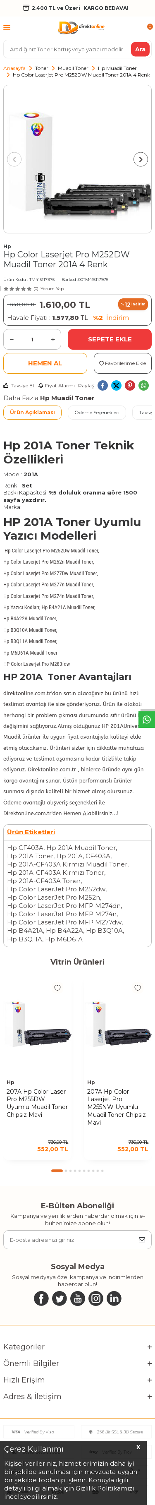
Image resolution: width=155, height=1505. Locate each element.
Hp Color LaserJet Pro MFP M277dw (64, 922)
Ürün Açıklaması (32, 412)
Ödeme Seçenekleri (96, 412)
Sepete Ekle (110, 339)
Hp (7, 246)
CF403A (98, 856)
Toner (41, 68)
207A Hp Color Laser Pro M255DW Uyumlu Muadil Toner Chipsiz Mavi (37, 1103)
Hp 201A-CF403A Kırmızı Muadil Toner (67, 864)
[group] (77, 159)
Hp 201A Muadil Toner (81, 848)
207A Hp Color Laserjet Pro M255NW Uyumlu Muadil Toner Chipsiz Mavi (116, 1107)
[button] (14, 159)
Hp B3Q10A (104, 930)
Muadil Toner (73, 68)
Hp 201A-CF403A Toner (44, 881)
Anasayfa (14, 68)
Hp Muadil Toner (117, 68)
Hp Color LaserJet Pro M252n (53, 897)
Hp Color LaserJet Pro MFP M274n (62, 914)
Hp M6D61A (64, 939)
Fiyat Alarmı (56, 385)
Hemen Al (45, 363)
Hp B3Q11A (24, 939)
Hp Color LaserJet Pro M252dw (56, 889)
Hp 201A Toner (30, 856)
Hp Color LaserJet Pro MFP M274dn (64, 906)
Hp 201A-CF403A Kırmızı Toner (55, 872)
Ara (140, 49)
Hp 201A (69, 856)
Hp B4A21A (25, 930)
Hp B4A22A (64, 930)
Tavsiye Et (19, 385)
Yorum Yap (52, 288)
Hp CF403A (25, 848)
